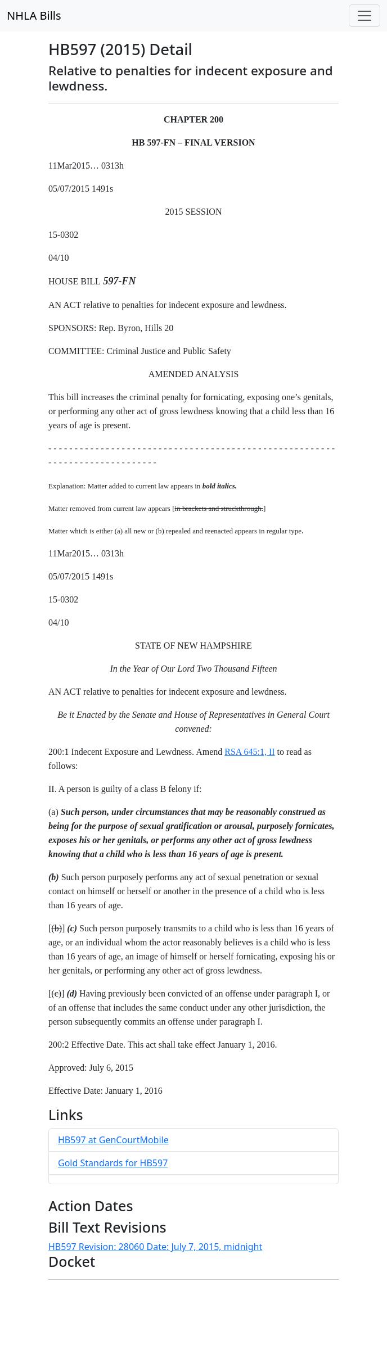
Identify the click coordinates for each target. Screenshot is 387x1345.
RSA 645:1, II (249, 752)
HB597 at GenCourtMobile (113, 1140)
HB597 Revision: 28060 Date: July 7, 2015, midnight (155, 1246)
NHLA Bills (34, 15)
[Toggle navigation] (364, 15)
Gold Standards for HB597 (113, 1163)
